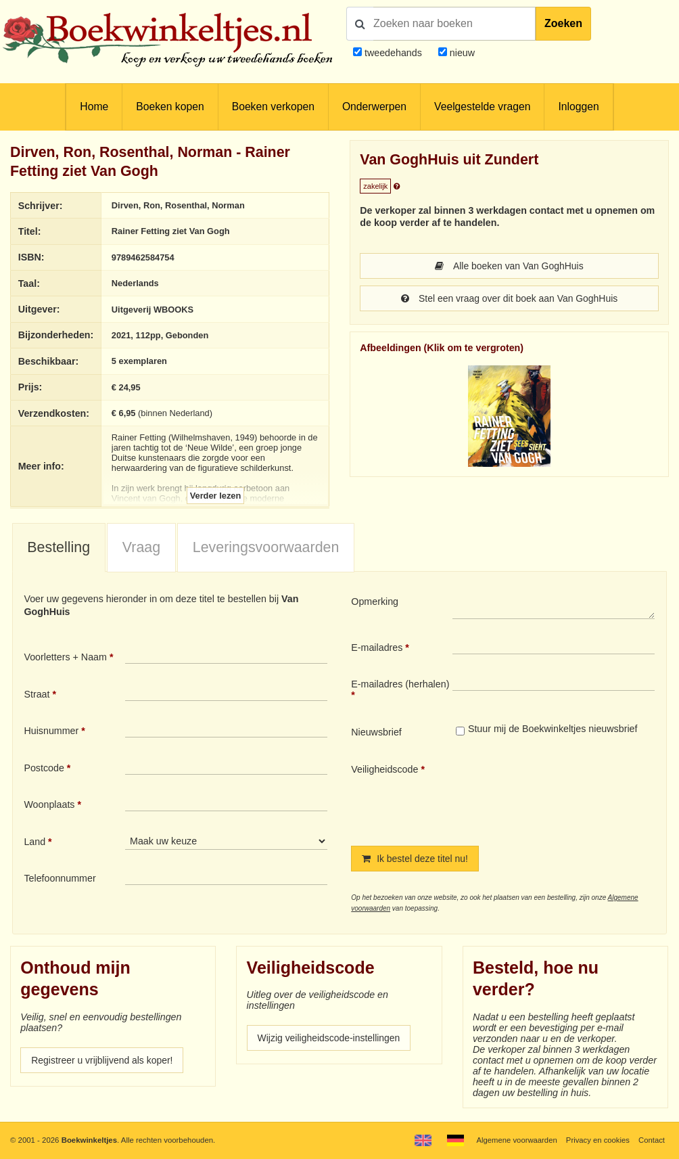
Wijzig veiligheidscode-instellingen (331, 1037)
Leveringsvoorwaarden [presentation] (266, 547)
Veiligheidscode (384, 769)
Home (94, 106)
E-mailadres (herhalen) (400, 684)
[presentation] (565, 793)
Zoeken (563, 23)
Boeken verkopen (273, 106)
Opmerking (374, 602)
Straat (36, 694)
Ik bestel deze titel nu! (416, 858)
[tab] (59, 548)
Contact (651, 1140)
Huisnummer (51, 730)
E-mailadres (376, 647)
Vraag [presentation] (141, 547)
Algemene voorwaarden (515, 1140)
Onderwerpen (374, 106)
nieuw (461, 52)
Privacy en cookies (597, 1140)
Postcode (44, 768)
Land (34, 841)
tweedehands (393, 52)
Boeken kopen (170, 106)
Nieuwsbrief (376, 732)
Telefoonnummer (59, 878)
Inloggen (578, 106)
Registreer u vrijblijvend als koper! (103, 1060)
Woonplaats (49, 805)
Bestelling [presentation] (58, 547)
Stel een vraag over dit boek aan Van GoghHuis (509, 298)
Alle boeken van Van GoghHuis (509, 265)
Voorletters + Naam (65, 657)
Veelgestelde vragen (482, 106)
